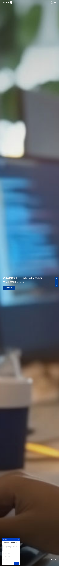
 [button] (55, 559)
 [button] (52, 559)
